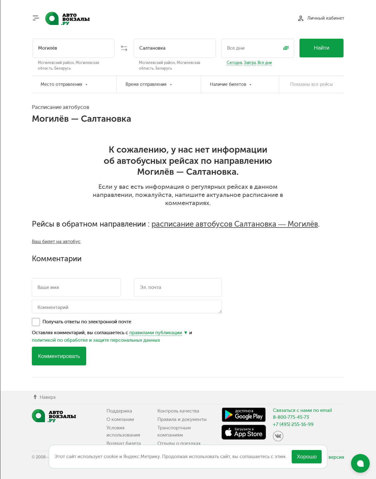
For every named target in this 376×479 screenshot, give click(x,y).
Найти (321, 48)
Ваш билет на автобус (56, 241)
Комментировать (59, 356)
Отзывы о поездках (178, 443)
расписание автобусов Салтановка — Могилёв (234, 224)
